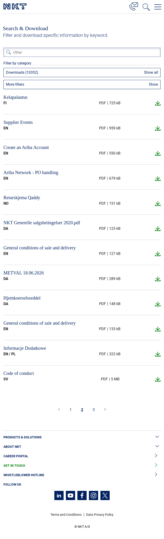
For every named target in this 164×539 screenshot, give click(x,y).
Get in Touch (82, 466)
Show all (151, 72)
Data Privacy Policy (100, 514)
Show (153, 84)
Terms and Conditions (66, 514)
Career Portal (82, 456)
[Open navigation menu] (158, 7)
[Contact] (133, 6)
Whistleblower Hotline (82, 475)
